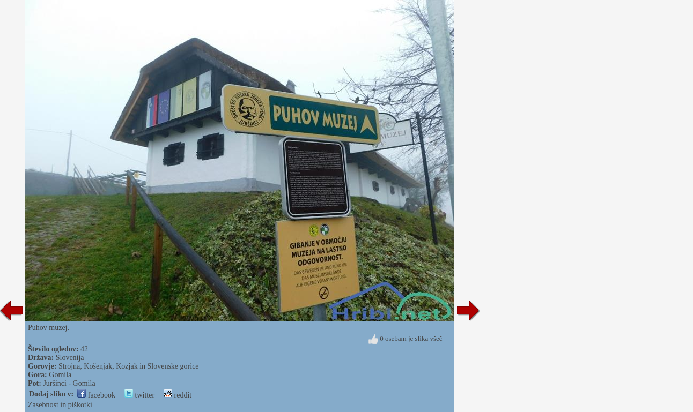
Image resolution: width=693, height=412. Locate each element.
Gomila (60, 375)
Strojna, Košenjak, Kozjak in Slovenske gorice (128, 366)
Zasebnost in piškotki (60, 405)
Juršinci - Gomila (69, 383)
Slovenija (70, 358)
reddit (177, 395)
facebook (96, 395)
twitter (139, 395)
